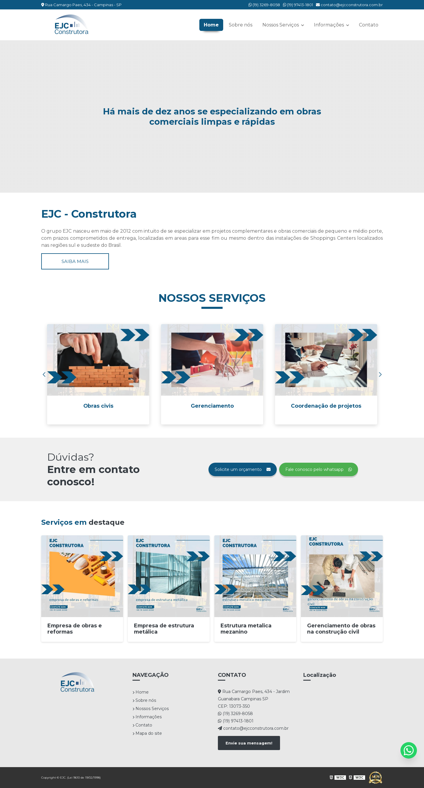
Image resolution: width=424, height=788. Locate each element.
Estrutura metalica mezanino (246, 628)
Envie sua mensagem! (249, 743)
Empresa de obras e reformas (74, 628)
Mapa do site (147, 733)
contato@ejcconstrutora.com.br (349, 4)
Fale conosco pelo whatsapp (318, 469)
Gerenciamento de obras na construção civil (341, 628)
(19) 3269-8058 (264, 4)
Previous (44, 374)
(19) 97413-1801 (298, 4)
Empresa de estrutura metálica (164, 628)
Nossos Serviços (282, 25)
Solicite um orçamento (243, 469)
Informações (329, 25)
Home (211, 25)
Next (380, 374)
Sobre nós (241, 25)
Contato (368, 25)
